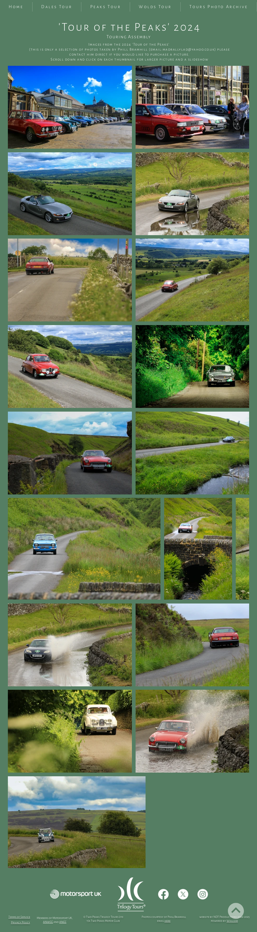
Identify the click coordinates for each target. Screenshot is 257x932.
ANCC (62, 922)
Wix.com (232, 921)
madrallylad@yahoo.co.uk (189, 49)
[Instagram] (202, 894)
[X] (183, 894)
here (167, 921)
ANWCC (48, 922)
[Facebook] (163, 894)
